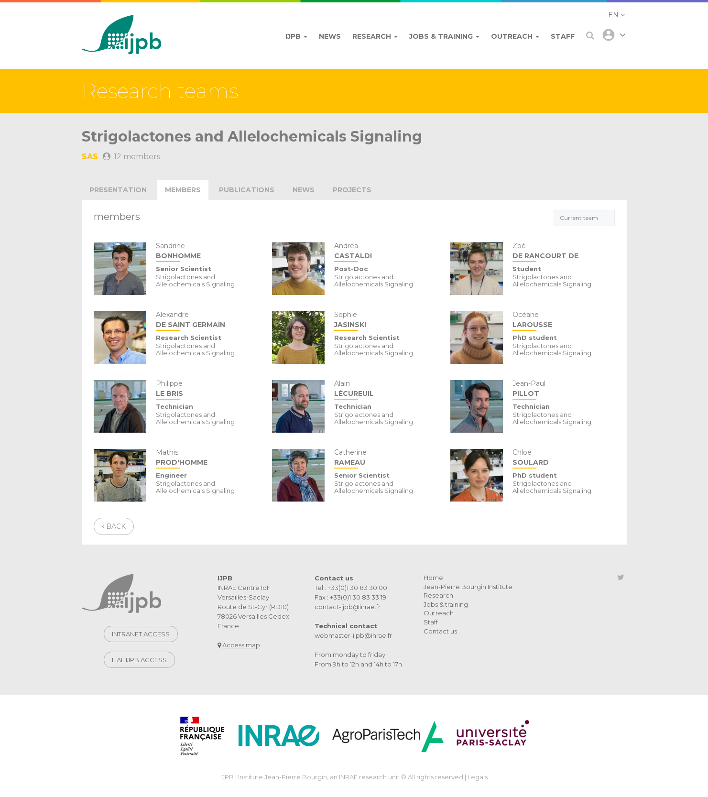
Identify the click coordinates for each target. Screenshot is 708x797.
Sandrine (207, 251)
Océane (563, 320)
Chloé (563, 458)
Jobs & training (446, 604)
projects (352, 190)
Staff (431, 622)
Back (114, 526)
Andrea (385, 251)
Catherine (385, 458)
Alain (385, 389)
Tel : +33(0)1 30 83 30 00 (351, 587)
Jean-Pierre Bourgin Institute (468, 586)
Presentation (118, 190)
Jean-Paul (563, 389)
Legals (478, 777)
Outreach (439, 613)
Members (183, 190)
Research (438, 595)
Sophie (385, 320)
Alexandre (207, 320)
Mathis (207, 458)
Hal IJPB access (139, 660)
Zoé (563, 252)
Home (433, 577)
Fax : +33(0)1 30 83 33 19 (350, 597)
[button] (616, 15)
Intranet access (141, 634)
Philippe (207, 389)
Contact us (440, 631)
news (304, 190)
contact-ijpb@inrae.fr (348, 607)
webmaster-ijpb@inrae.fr (353, 635)
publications (246, 190)
